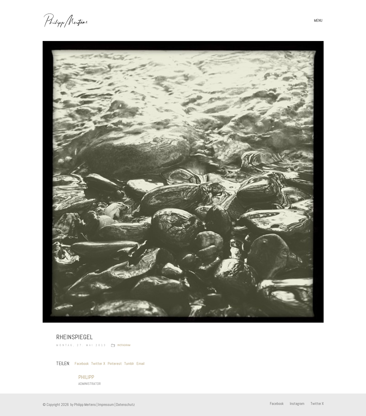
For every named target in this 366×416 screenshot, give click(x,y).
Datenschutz (125, 404)
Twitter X (98, 363)
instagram (123, 345)
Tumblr (129, 363)
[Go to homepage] (66, 20)
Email (140, 363)
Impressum (106, 404)
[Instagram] (297, 403)
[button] (319, 20)
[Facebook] (277, 403)
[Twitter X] (317, 403)
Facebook (82, 363)
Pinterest (115, 363)
